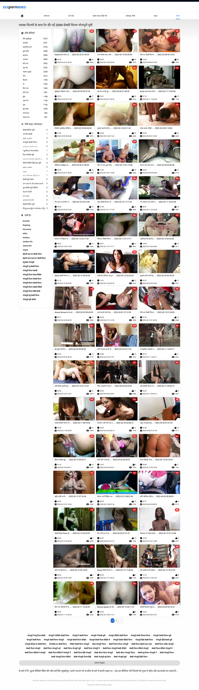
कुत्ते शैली (35, 51)
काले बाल (35, 113)
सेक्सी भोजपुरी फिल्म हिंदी (82, 657)
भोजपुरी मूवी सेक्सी (29, 299)
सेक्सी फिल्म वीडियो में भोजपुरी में (59, 653)
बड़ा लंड (35, 68)
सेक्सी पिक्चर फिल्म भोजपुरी (118, 644)
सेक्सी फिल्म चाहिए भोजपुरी (164, 644)
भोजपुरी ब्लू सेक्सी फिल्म (31, 295)
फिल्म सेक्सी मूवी (35, 155)
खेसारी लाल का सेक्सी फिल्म (32, 254)
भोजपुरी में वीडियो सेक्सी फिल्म (58, 635)
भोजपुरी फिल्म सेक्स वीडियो (32, 275)
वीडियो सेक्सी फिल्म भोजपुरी (79, 644)
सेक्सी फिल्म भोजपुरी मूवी (72, 648)
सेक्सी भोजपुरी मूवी (120, 657)
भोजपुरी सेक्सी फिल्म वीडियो (76, 640)
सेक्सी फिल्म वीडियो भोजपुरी (139, 648)
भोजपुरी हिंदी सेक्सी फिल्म (144, 640)
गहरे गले (35, 101)
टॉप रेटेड (71, 16)
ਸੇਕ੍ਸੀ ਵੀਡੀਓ (35, 192)
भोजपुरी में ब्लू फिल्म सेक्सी (36, 635)
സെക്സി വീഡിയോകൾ (35, 183)
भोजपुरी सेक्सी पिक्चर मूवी (162, 635)
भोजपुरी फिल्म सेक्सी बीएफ (32, 283)
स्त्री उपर (35, 63)
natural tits (27, 246)
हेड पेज (22, 16)
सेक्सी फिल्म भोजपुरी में (92, 648)
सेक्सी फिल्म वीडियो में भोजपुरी (35, 653)
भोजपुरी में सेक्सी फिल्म (80, 635)
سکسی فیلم (35, 138)
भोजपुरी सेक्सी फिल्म (35, 142)
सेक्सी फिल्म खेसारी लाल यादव (141, 644)
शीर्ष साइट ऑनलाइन (33, 124)
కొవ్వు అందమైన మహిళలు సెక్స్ (35, 208)
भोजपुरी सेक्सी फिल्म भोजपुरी (54, 640)
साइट (155, 16)
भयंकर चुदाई (35, 72)
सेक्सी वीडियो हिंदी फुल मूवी (35, 163)
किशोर (35, 80)
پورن (35, 171)
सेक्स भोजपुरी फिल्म (99, 644)
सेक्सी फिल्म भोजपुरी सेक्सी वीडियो (114, 648)
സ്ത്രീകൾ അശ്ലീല (35, 150)
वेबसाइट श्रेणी (130, 16)
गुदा (35, 105)
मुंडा (35, 96)
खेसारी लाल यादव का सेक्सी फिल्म (34, 258)
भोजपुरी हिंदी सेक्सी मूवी (164, 640)
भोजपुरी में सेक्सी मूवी (98, 635)
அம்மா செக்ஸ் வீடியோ (35, 159)
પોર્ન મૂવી (35, 196)
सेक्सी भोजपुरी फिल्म (167, 653)
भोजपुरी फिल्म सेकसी (30, 270)
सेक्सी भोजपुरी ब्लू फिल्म (102, 657)
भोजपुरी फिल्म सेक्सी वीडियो (32, 287)
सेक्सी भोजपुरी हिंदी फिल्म (138, 657)
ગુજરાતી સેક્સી (35, 200)
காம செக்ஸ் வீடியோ (35, 175)
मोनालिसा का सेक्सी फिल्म (58, 644)
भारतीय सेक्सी (35, 134)
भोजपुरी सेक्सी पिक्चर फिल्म (140, 635)
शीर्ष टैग (28, 215)
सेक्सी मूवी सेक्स (35, 179)
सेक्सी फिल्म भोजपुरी (33, 648)
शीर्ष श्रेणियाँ (30, 33)
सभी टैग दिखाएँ (99, 663)
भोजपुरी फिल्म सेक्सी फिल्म (32, 279)
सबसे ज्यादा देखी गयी (100, 16)
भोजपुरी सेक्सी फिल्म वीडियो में (99, 640)
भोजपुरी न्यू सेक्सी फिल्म (31, 266)
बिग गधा (35, 88)
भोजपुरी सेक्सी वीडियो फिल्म (122, 640)
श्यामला (35, 59)
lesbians (26, 238)
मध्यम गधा (35, 117)
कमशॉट (35, 43)
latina (25, 233)
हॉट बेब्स (35, 109)
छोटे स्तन (35, 92)
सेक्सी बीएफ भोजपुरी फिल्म (125, 653)
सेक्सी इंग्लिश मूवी (35, 130)
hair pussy (27, 229)
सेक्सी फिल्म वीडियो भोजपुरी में (162, 648)
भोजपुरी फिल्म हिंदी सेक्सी (31, 291)
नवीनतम (46, 16)
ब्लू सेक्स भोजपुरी (28, 262)
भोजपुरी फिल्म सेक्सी (93, 685)
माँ (35, 84)
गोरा (35, 76)
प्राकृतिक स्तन (35, 47)
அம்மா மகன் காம (35, 146)
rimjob (25, 250)
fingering (26, 225)
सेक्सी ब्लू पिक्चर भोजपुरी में (147, 653)
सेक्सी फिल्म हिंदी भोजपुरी (82, 653)
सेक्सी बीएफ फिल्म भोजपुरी (103, 653)
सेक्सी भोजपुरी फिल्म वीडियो (60, 657)
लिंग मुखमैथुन (35, 39)
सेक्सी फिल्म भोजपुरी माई (51, 648)
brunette (26, 221)
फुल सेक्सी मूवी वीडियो (35, 188)
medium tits (28, 242)
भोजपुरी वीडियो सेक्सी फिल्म (118, 635)
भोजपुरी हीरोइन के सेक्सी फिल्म (35, 644)
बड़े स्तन (35, 55)
